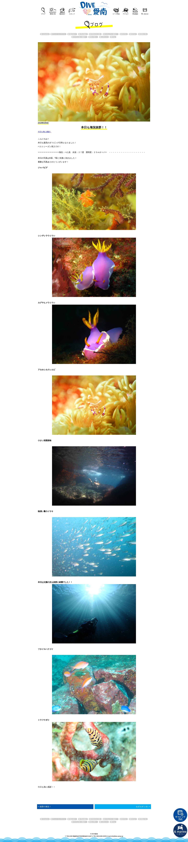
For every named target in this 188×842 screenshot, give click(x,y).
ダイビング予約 (180, 815)
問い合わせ (144, 14)
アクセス (126, 14)
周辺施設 (135, 14)
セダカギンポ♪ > (143, 807)
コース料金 (116, 14)
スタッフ (72, 14)
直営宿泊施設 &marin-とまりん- (180, 830)
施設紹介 (62, 14)
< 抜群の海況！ (44, 807)
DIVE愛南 (94, 7)
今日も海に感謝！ (44, 132)
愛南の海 (53, 14)
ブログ (43, 14)
